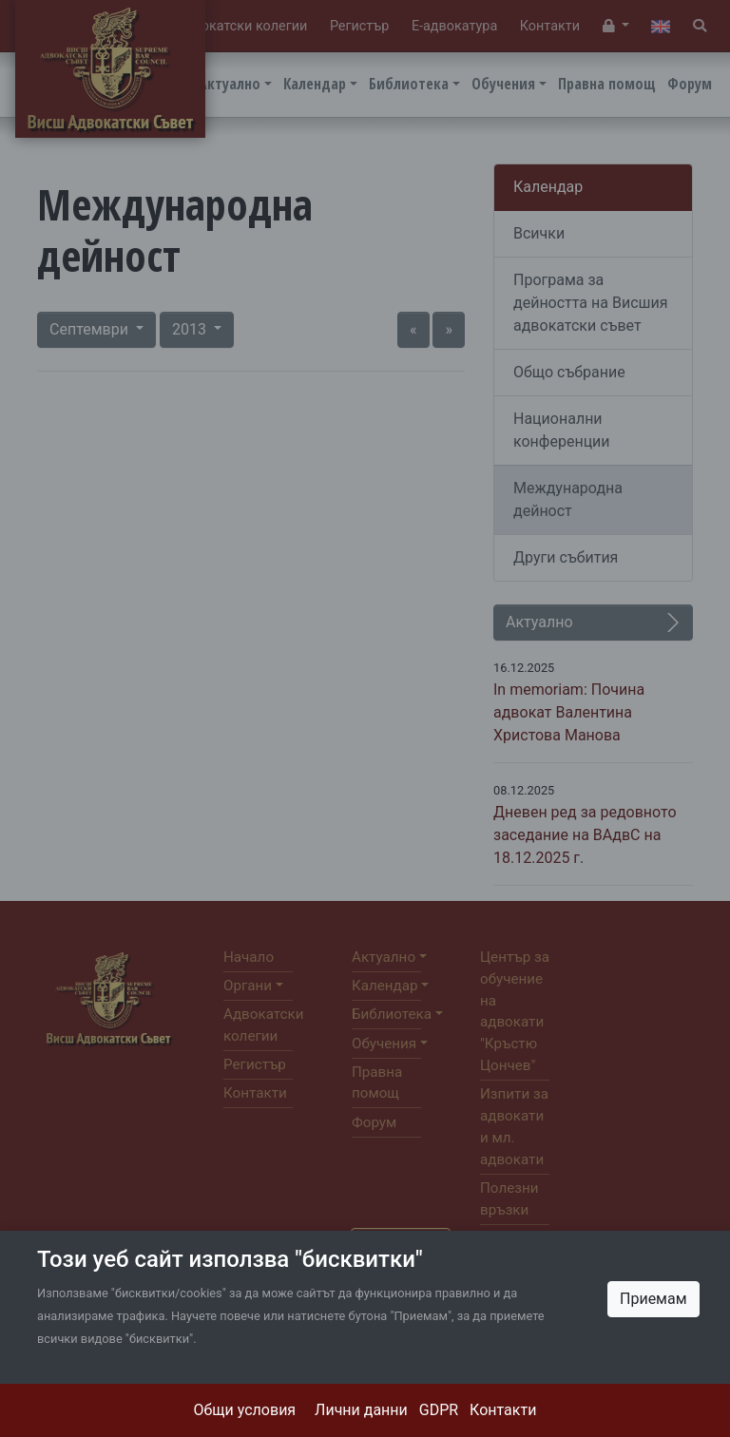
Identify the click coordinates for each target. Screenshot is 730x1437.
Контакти (503, 1410)
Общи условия (245, 1410)
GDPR (438, 1410)
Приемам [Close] (653, 1299)
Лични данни (361, 1410)
